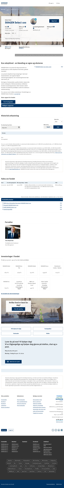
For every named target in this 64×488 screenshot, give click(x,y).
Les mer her (17, 94)
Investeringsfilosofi (13, 466)
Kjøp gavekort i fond (37, 399)
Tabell (48, 127)
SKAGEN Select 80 (4, 446)
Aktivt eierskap (45, 460)
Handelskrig (46, 463)
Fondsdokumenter (7, 200)
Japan (21, 466)
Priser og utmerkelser (46, 468)
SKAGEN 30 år (11, 471)
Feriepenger (27, 463)
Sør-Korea (39, 471)
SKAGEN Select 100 (4, 444)
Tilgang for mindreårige (38, 405)
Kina (26, 466)
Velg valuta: (7, 33)
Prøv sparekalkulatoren (22, 401)
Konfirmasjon (32, 466)
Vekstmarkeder (52, 471)
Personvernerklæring (51, 484)
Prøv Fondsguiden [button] (8, 102)
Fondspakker (48, 329)
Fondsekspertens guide (36, 463)
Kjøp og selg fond (37, 401)
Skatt (18, 471)
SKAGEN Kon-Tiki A (15, 446)
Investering (54, 463)
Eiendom (20, 463)
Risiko (48, 333)
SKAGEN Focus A (15, 447)
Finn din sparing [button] (18, 309)
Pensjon (20, 468)
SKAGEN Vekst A (15, 451)
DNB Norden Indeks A (48, 454)
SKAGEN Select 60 (4, 447)
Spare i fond (24, 471)
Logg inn (11, 430)
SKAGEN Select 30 (4, 449)
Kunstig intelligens (41, 466)
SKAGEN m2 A (14, 449)
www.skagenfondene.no (14, 169)
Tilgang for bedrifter (37, 403)
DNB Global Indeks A (48, 452)
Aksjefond (3, 401)
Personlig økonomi (28, 468)
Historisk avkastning (21, 403)
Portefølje (37, 468)
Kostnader (16, 333)
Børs (15, 463)
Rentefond (3, 403)
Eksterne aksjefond (5, 407)
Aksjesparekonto (26, 460)
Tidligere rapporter (8, 105)
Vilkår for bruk (59, 484)
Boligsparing (53, 460)
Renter (54, 468)
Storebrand (35, 441)
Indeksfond (3, 405)
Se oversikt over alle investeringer (10, 293)
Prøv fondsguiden (21, 399)
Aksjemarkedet (17, 460)
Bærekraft (9, 463)
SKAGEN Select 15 (4, 451)
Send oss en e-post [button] (13, 362)
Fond (7, 10)
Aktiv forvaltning (36, 460)
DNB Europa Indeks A (48, 447)
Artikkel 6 (21, 48)
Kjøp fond (54, 21)
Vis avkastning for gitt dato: (6, 125)
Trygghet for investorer (38, 413)
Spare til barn (32, 471)
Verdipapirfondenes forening (39, 407)
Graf (58, 127)
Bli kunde (4, 430)
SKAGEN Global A (15, 444)
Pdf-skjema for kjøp (16, 329)
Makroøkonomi (51, 466)
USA (45, 471)
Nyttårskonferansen (12, 468)
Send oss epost (59, 422)
